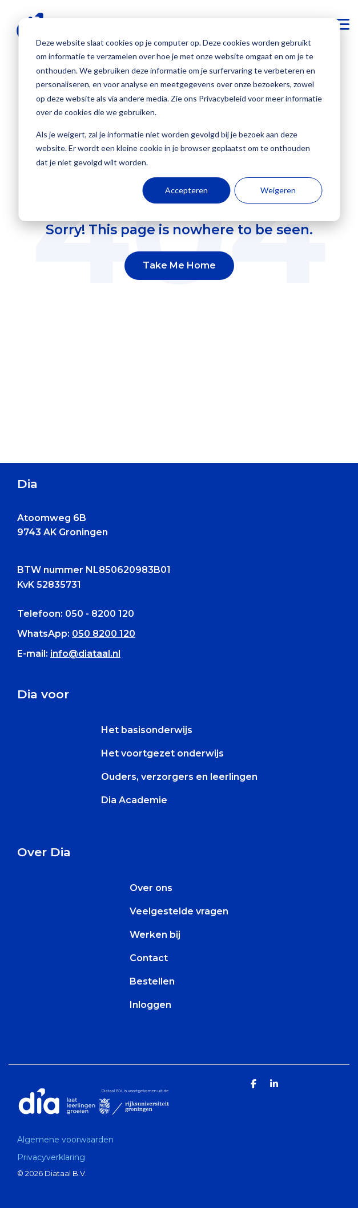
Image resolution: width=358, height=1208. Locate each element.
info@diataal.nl (85, 653)
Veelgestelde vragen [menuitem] (179, 911)
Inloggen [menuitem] (150, 1004)
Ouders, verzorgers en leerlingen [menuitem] (179, 776)
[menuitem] (68, 1139)
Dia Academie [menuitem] (134, 800)
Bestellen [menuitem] (152, 981)
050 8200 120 (103, 633)
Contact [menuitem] (149, 958)
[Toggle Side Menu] (342, 23)
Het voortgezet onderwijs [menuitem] (162, 753)
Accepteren (186, 190)
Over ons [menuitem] (151, 887)
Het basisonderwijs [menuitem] (146, 730)
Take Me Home (179, 265)
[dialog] (179, 119)
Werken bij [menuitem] (155, 934)
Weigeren (278, 190)
